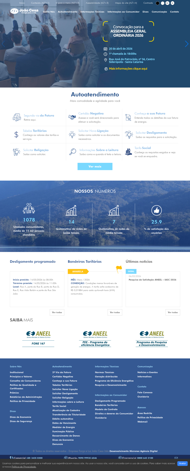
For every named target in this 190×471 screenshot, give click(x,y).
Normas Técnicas (104, 372)
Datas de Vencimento (64, 423)
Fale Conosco (144, 392)
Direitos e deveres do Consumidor (114, 413)
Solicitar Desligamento (65, 393)
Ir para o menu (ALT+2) (67, 2)
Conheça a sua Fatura (64, 380)
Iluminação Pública (63, 431)
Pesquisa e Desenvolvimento (111, 385)
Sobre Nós (49, 11)
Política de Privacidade (22, 401)
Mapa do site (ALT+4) (126, 2)
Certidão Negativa (62, 376)
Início (22, 2)
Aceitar (182, 463)
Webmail (142, 421)
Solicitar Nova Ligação (65, 389)
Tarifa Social (59, 406)
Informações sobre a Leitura (68, 402)
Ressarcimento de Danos (66, 435)
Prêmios (14, 392)
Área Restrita (144, 413)
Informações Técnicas (92, 11)
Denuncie (57, 444)
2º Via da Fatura (61, 372)
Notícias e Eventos (147, 372)
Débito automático (62, 418)
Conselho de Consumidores (25, 380)
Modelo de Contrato (106, 409)
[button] (187, 44)
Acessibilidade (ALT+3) (97, 2)
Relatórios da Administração (26, 397)
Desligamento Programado (110, 400)
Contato (174, 11)
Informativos (144, 376)
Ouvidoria (100, 417)
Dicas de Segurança (21, 421)
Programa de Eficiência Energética (114, 380)
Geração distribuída (106, 376)
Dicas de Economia (20, 417)
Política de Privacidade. (23, 466)
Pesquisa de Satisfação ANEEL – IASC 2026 (152, 279)
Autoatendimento (67, 11)
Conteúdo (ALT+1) (40, 2)
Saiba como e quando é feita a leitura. (101, 154)
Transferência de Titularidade (69, 414)
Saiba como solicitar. (34, 154)
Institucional (17, 372)
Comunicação (159, 11)
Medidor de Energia (63, 427)
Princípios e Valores (21, 376)
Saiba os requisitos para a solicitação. (156, 137)
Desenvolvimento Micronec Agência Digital (134, 451)
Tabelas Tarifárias (62, 385)
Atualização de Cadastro (66, 410)
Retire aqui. (30, 119)
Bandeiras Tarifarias (106, 405)
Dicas (146, 11)
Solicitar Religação (62, 397)
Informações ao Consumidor (124, 11)
